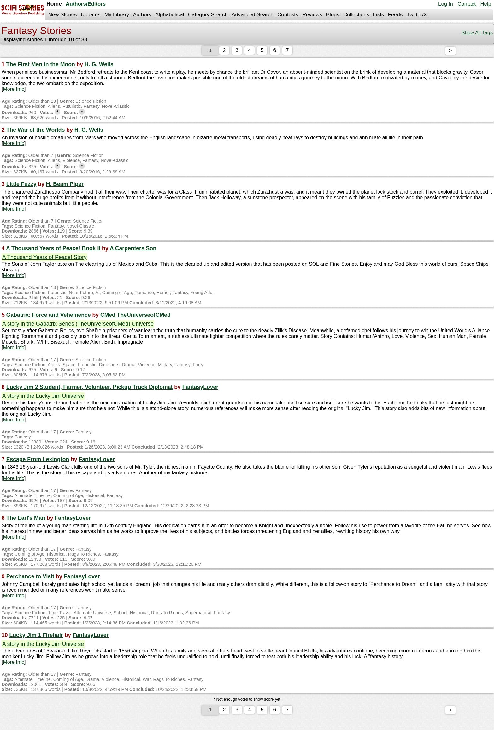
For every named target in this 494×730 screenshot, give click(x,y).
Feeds (395, 15)
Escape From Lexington (37, 460)
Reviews (312, 15)
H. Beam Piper (65, 185)
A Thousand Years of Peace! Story (44, 258)
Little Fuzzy (21, 185)
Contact (466, 4)
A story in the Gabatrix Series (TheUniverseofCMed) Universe (78, 325)
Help (485, 4)
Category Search (208, 15)
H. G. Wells (99, 65)
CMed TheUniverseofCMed (135, 316)
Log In (445, 4)
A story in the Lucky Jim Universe (43, 397)
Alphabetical (169, 15)
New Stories (62, 15)
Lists (378, 15)
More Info (13, 90)
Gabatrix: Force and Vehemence (48, 316)
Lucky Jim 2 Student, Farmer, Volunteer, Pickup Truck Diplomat (89, 388)
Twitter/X (417, 15)
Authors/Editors (86, 4)
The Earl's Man (25, 519)
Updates (91, 15)
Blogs (332, 15)
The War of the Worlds (35, 131)
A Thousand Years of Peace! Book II (53, 249)
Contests (287, 15)
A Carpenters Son (133, 249)
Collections (356, 15)
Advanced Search (252, 15)
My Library (116, 15)
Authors (142, 15)
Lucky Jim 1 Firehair (36, 636)
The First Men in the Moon (40, 65)
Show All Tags (477, 32)
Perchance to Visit (30, 578)
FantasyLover (200, 388)
